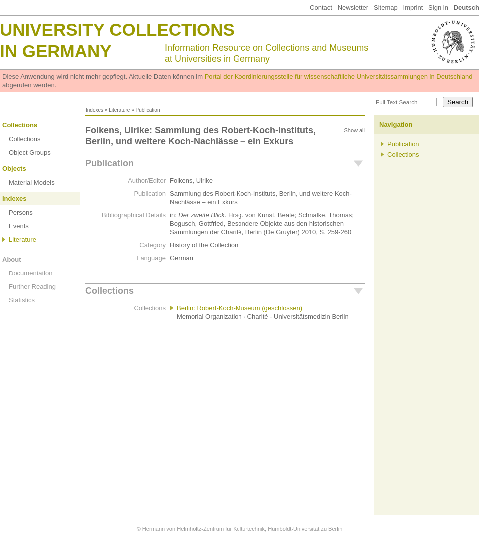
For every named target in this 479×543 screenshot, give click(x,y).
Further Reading (32, 286)
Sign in (438, 7)
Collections (19, 125)
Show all (354, 130)
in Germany (56, 51)
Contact (321, 7)
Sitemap (386, 7)
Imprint (413, 7)
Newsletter (353, 7)
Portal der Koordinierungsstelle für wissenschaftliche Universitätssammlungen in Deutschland (339, 76)
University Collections (117, 29)
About (11, 259)
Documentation (30, 273)
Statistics (22, 300)
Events (19, 226)
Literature (119, 110)
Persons (21, 212)
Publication (109, 163)
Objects (14, 168)
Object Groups (30, 152)
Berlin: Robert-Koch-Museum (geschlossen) (239, 308)
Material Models (32, 182)
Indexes (94, 110)
